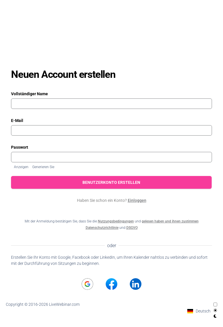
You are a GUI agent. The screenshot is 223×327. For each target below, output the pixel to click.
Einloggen (137, 200)
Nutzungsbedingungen (116, 221)
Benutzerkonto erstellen (112, 182)
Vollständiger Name (29, 93)
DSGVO (132, 228)
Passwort (19, 147)
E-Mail (17, 120)
